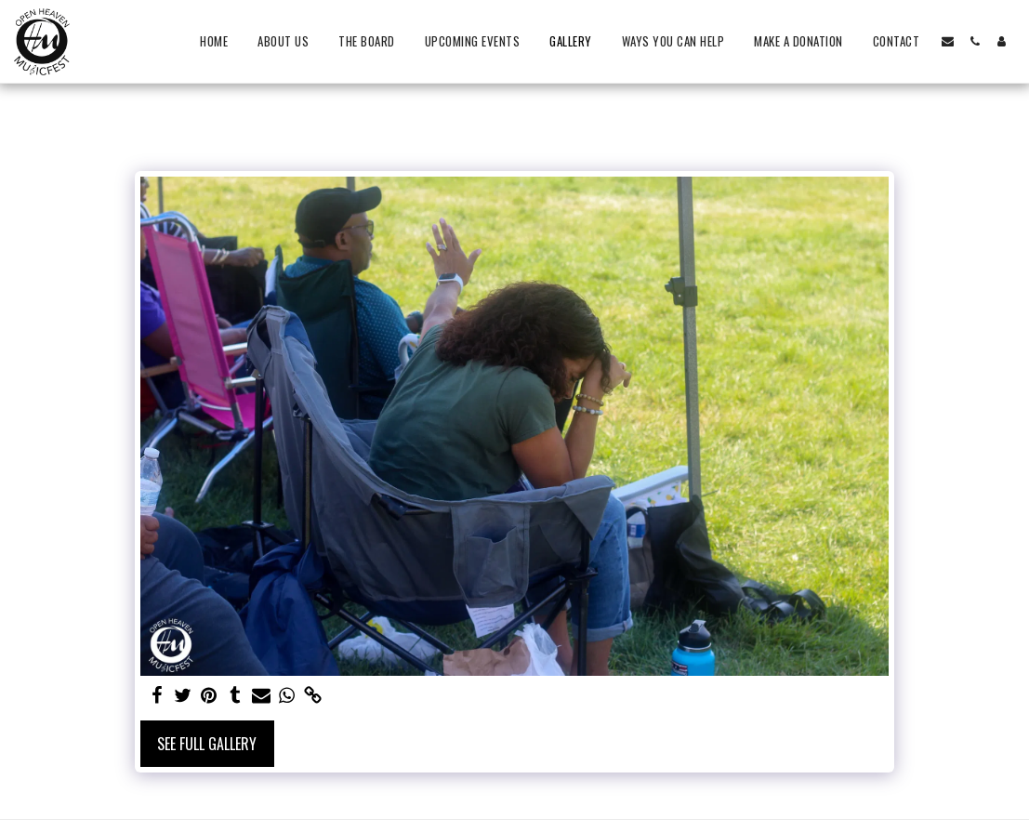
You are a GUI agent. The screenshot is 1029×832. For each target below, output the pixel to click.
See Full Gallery (207, 744)
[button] (947, 41)
